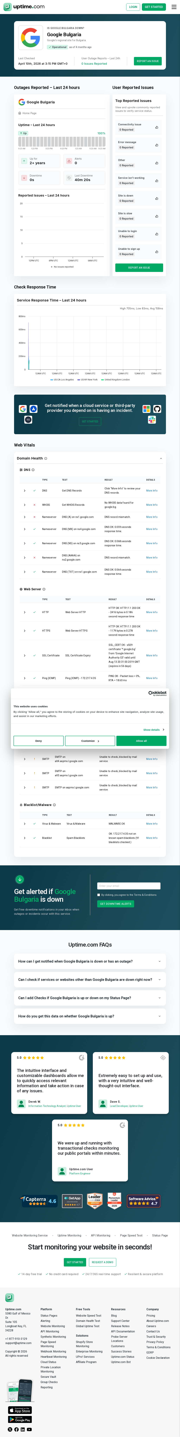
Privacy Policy (155, 1342)
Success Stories (121, 1351)
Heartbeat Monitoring (54, 1356)
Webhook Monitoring (53, 1351)
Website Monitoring (53, 1326)
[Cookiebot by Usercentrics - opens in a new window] (151, 693)
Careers (151, 1326)
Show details (151, 729)
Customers (118, 1346)
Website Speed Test (88, 1315)
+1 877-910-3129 (16, 1338)
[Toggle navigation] (174, 7)
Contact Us (153, 1331)
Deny (38, 740)
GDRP (150, 1352)
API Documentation (123, 1331)
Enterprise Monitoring (89, 1351)
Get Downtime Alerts (115, 903)
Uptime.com (13, 1309)
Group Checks (49, 1382)
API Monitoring (50, 1331)
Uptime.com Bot (121, 1362)
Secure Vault (48, 1376)
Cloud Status (48, 1362)
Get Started (90, 421)
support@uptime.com (18, 1343)
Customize (90, 740)
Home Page (27, 114)
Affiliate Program (86, 1362)
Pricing (150, 1315)
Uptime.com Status (122, 1356)
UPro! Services (85, 1356)
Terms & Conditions (145, 894)
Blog (114, 1315)
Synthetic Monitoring (53, 1336)
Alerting (45, 1321)
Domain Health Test (88, 1321)
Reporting (47, 1387)
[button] (90, 458)
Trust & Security (156, 1336)
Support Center (120, 1321)
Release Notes (120, 1326)
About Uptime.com (157, 1321)
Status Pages (49, 1315)
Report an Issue (148, 61)
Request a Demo (102, 1262)
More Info (152, 490)
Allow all (141, 740)
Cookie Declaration (158, 1357)
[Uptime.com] (9, 1297)
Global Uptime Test (87, 1326)
